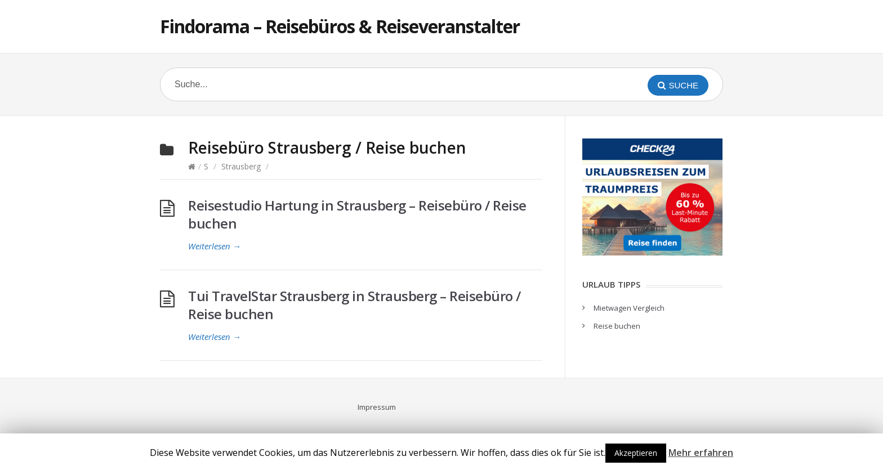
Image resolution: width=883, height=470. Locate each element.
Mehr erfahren (700, 452)
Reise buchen (617, 326)
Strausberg (241, 166)
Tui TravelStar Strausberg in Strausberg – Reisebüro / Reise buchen (354, 305)
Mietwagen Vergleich (629, 308)
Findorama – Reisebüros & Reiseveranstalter (340, 26)
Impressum (377, 407)
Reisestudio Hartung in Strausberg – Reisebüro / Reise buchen (357, 214)
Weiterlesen (214, 246)
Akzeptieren (635, 452)
